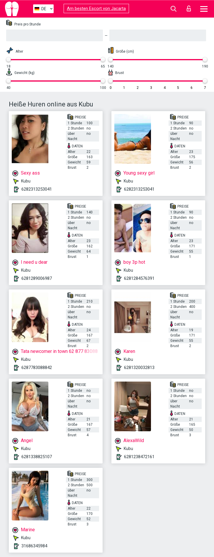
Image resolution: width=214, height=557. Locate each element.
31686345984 (34, 546)
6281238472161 (139, 456)
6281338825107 (36, 456)
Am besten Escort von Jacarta (96, 8)
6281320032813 (139, 367)
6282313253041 (36, 189)
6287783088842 (36, 367)
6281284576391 (139, 278)
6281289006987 (36, 278)
